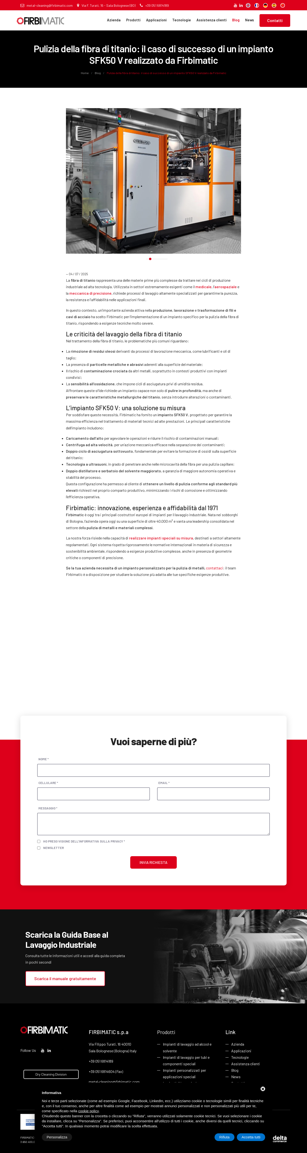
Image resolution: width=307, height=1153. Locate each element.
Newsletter (53, 848)
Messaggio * (47, 808)
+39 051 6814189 (154, 5)
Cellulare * (48, 783)
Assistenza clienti (211, 20)
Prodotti (133, 20)
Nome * (43, 759)
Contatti (275, 20)
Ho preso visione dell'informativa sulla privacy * (84, 841)
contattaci (214, 568)
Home (85, 73)
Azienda (114, 20)
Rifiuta (224, 1137)
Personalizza (57, 1137)
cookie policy (88, 1111)
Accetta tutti (251, 1137)
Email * (164, 783)
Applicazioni (156, 20)
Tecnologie (181, 20)
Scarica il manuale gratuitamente (65, 978)
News (249, 20)
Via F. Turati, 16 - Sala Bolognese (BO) (106, 5)
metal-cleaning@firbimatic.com (46, 5)
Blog (236, 20)
